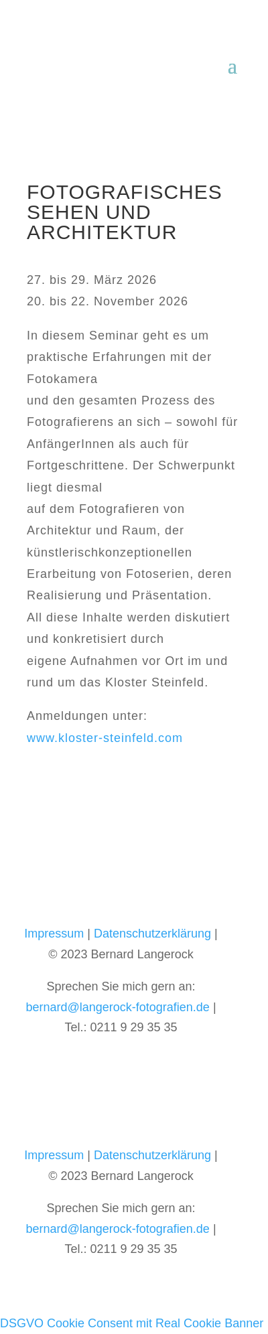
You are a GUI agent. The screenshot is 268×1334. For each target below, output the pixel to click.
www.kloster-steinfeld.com (105, 738)
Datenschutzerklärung (152, 933)
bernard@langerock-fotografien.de (117, 1007)
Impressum (54, 933)
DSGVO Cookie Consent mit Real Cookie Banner (131, 1323)
